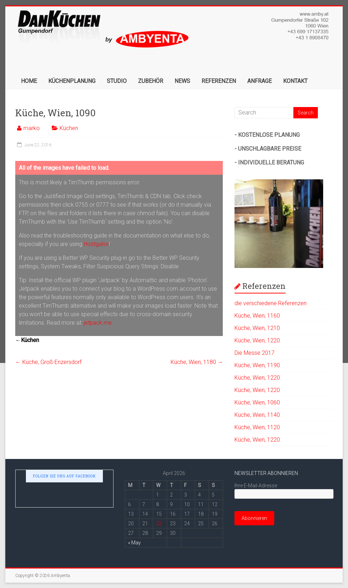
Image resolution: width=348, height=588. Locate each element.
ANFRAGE (259, 81)
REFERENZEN (218, 81)
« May (134, 542)
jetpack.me (98, 322)
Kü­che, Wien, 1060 (257, 402)
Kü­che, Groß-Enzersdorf (48, 362)
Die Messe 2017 (254, 352)
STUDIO (117, 81)
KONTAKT (295, 81)
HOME (29, 81)
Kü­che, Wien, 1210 (257, 328)
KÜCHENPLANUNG (71, 81)
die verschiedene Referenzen (270, 303)
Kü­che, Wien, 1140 (257, 414)
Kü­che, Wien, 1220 (257, 340)
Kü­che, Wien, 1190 (257, 365)
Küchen (69, 128)
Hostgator (96, 244)
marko (31, 128)
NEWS (182, 81)
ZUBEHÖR (150, 81)
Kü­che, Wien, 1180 (197, 362)
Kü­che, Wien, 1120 (257, 427)
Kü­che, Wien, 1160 (257, 315)
